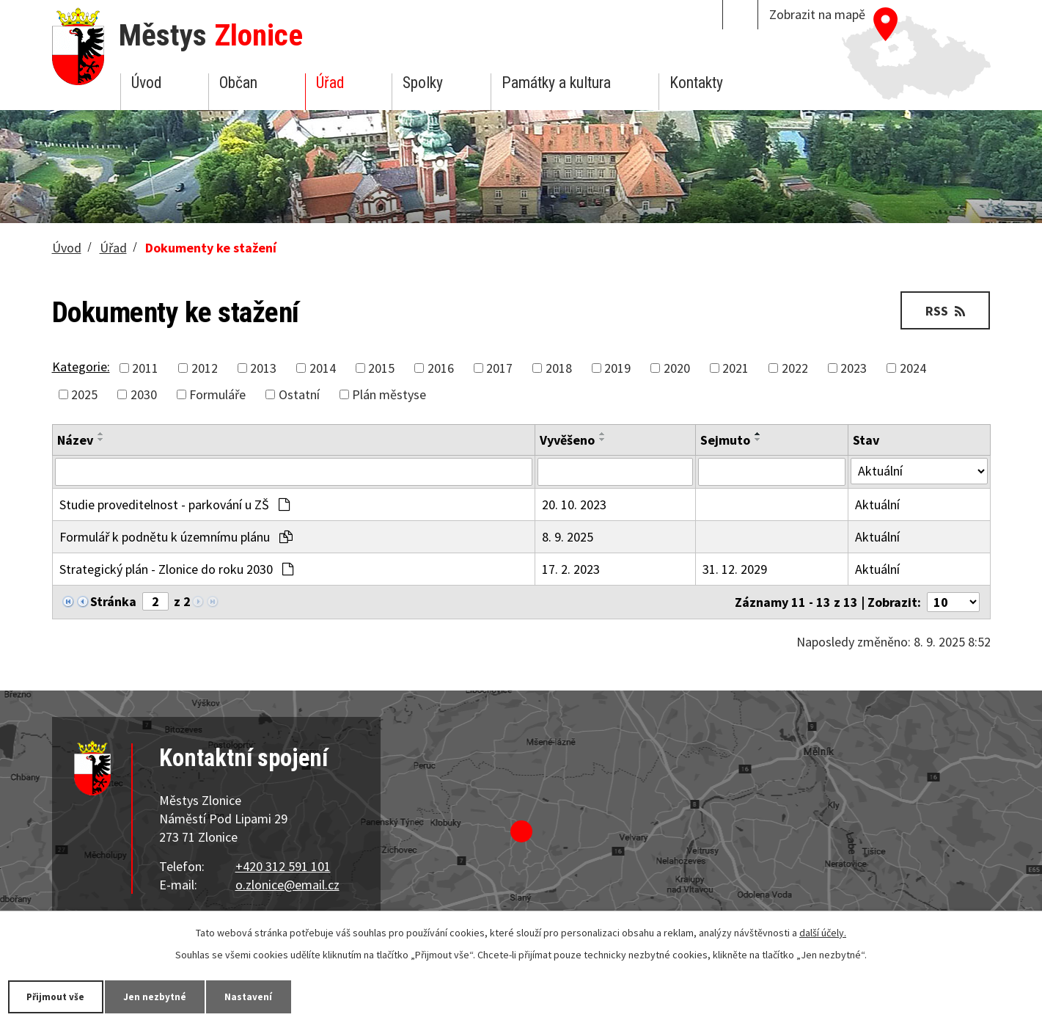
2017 (499, 368)
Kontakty (696, 82)
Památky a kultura (556, 82)
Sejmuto (725, 439)
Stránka (113, 601)
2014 (322, 368)
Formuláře (217, 394)
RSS (942, 310)
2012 (204, 368)
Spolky (423, 82)
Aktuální (877, 504)
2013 (263, 368)
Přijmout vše (60, 995)
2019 (617, 368)
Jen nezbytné (168, 995)
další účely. (822, 932)
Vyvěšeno (567, 439)
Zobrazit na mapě (817, 14)
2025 (84, 394)
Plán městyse (389, 394)
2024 (913, 368)
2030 (144, 394)
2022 (795, 368)
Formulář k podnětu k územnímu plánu (176, 536)
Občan (238, 82)
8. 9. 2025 (567, 536)
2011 (145, 368)
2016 (441, 368)
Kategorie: (81, 366)
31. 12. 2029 (734, 569)
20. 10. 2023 (574, 504)
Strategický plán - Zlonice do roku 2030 (176, 569)
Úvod (146, 82)
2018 (559, 368)
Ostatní (299, 394)
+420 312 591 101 (283, 866)
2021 (735, 368)
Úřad (330, 82)
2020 (677, 368)
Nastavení (270, 995)
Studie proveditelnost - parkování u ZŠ (174, 504)
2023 (853, 368)
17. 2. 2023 (571, 569)
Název (75, 439)
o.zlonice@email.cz (287, 884)
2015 (381, 368)
